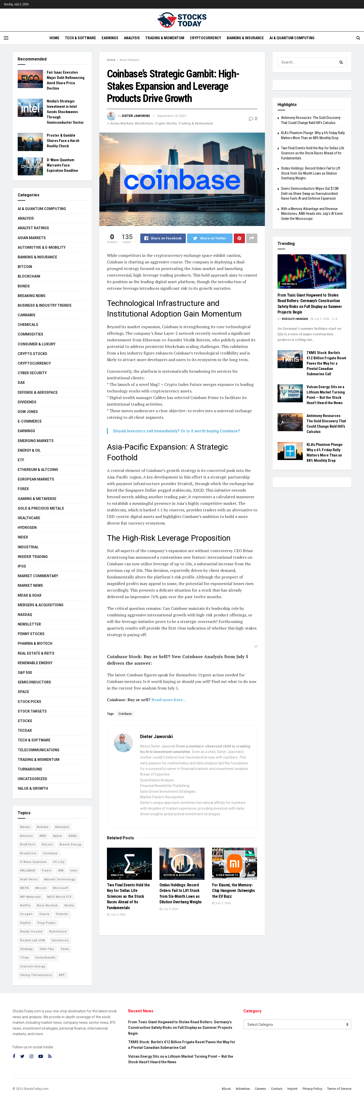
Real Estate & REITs (36, 653)
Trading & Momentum (164, 38)
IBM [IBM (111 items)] (61, 870)
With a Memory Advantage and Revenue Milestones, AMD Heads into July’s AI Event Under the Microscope (312, 214)
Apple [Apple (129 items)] (57, 836)
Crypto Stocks (166, 123)
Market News (30, 585)
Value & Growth (33, 788)
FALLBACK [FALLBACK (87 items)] (27, 870)
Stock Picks (29, 702)
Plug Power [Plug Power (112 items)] (46, 923)
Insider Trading (33, 557)
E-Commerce (30, 421)
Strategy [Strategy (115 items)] (26, 949)
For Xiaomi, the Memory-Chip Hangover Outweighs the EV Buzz (233, 891)
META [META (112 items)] (24, 888)
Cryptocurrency (205, 38)
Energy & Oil (29, 450)
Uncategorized (32, 779)
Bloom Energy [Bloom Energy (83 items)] (70, 844)
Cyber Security (32, 373)
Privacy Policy (312, 1089)
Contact (276, 1089)
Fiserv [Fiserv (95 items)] (46, 870)
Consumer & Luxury (36, 344)
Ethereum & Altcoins (38, 470)
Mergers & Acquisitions (40, 605)
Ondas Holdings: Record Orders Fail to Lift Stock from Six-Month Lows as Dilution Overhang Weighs (310, 173)
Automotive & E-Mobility (41, 247)
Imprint (292, 1089)
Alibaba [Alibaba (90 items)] (43, 827)
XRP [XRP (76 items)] (62, 975)
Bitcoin (25, 267)
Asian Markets (129, 60)
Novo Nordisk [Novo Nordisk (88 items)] (47, 905)
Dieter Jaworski (136, 116)
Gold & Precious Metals (41, 508)
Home (54, 38)
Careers (260, 1089)
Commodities (30, 334)
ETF (21, 460)
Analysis (132, 38)
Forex (23, 489)
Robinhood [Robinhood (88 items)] (57, 931)
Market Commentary (38, 576)
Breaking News (32, 296)
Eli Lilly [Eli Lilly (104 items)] (58, 862)
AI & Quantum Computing (291, 38)
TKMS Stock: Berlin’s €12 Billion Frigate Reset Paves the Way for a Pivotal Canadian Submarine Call (326, 363)
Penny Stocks (31, 634)
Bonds (24, 286)
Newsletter (29, 624)
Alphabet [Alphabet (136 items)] (62, 827)
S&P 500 (25, 673)
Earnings (110, 38)
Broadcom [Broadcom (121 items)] (28, 853)
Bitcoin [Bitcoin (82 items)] (47, 844)
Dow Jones (28, 412)
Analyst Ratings (33, 228)
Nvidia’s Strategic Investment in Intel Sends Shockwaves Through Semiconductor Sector (65, 112)
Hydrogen (27, 528)
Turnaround (30, 769)
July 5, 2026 (116, 914)
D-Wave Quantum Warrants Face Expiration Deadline (62, 165)
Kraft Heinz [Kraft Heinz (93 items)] (29, 879)
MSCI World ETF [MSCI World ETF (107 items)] (59, 897)
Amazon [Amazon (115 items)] (26, 836)
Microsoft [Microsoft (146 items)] (60, 888)
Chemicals (28, 325)
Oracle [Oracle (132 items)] (44, 914)
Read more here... (168, 699)
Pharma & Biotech (35, 643)
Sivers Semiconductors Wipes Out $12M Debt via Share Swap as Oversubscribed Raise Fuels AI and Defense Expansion (309, 193)
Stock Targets (32, 711)
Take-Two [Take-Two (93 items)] (46, 949)
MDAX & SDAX (29, 595)
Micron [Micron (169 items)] (41, 888)
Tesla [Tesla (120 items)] (65, 949)
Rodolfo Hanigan (295, 319)
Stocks (25, 721)
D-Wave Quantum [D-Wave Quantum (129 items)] (33, 862)
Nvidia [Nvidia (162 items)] (69, 905)
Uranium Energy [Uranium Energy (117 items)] (32, 966)
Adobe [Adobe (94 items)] (25, 827)
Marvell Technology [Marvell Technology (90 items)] (59, 879)
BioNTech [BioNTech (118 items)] (27, 844)
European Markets (36, 479)
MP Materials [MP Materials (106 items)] (30, 897)
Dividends (27, 402)
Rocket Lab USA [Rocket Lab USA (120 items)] (32, 940)
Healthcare (29, 518)
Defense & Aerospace (179, 875)
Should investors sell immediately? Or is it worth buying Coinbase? (176, 431)
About (226, 1089)
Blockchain (144, 123)
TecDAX (25, 730)
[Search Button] (341, 62)
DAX (21, 383)
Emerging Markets (36, 441)
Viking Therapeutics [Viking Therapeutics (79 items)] (36, 975)
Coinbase (125, 714)
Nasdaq (25, 615)
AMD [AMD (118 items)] (43, 836)
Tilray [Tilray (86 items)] (24, 957)
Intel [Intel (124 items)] (73, 870)
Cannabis (26, 315)
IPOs (22, 566)
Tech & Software (80, 38)
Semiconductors (34, 682)
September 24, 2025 (171, 116)
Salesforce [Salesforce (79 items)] (60, 940)
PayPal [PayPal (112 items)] (25, 923)
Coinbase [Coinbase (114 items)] (50, 853)
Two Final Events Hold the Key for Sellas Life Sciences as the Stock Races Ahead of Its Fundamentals (128, 896)
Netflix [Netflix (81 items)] (25, 905)
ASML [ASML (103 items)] (73, 836)
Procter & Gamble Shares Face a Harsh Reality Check (63, 140)
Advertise (243, 1089)
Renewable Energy (35, 663)
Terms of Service (339, 1089)
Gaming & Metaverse (37, 499)
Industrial (28, 547)
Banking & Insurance (245, 38)
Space (23, 692)
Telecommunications (38, 750)
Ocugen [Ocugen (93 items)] (26, 914)
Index (23, 537)
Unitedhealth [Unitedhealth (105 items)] (45, 957)
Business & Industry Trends (45, 305)
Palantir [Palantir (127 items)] (62, 914)
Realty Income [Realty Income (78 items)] (31, 931)
